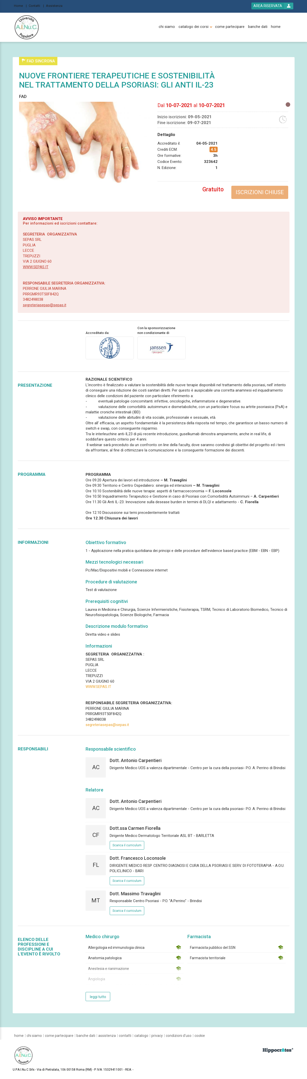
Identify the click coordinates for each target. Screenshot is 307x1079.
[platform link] (26, 27)
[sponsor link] (161, 347)
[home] (276, 26)
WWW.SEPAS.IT (36, 267)
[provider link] (110, 347)
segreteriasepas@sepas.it (44, 305)
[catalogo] (141, 1035)
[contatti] (125, 1035)
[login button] (272, 6)
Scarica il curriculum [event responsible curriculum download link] (126, 845)
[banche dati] (257, 26)
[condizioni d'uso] (178, 1035)
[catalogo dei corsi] (193, 26)
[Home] (20, 5)
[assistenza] (107, 1035)
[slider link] (278, 1050)
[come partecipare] (230, 26)
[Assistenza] (56, 5)
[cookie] (200, 1035)
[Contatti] (36, 5)
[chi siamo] (167, 26)
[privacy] (157, 1035)
